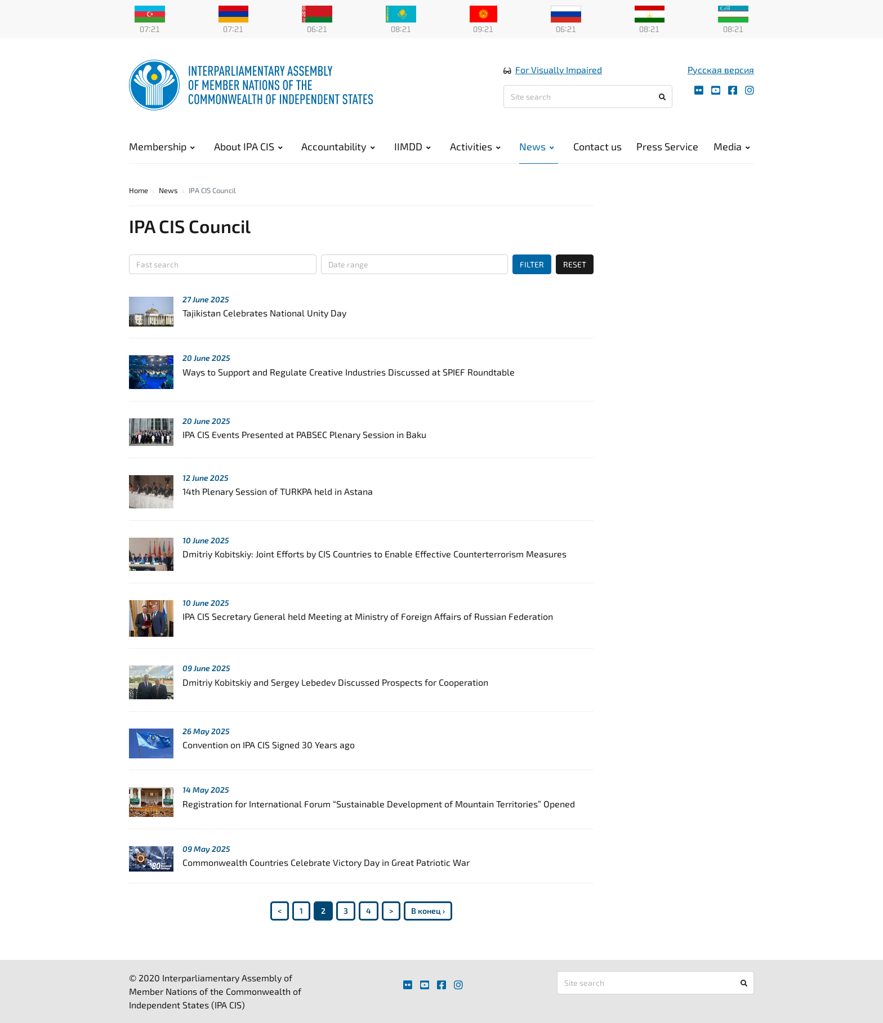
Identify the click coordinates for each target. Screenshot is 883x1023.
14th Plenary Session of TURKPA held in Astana (277, 491)
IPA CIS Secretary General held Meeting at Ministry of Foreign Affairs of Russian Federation (367, 616)
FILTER (532, 264)
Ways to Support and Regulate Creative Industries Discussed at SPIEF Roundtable (348, 372)
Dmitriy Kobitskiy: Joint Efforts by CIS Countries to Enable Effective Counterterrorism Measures (374, 553)
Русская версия (721, 69)
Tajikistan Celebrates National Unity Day (264, 312)
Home (138, 190)
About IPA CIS (248, 146)
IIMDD (412, 146)
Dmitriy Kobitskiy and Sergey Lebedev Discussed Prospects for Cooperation (335, 682)
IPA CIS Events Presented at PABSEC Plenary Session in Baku (304, 434)
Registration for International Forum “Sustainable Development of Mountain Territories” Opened (378, 803)
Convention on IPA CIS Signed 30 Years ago (268, 744)
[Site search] (587, 96)
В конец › (428, 910)
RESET (574, 264)
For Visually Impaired (558, 69)
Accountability (338, 146)
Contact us (597, 146)
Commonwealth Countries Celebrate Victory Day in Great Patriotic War (326, 862)
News (536, 146)
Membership (162, 146)
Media (731, 146)
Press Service (667, 146)
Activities (475, 146)
